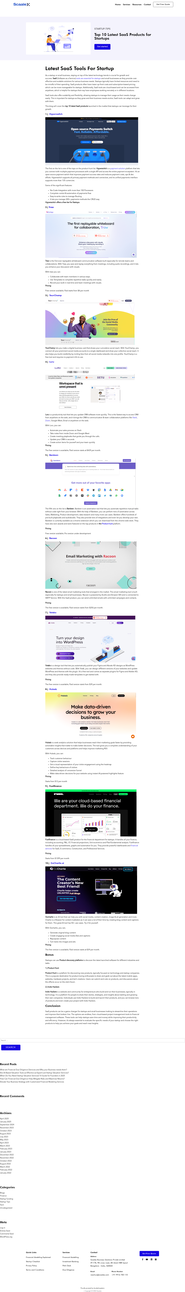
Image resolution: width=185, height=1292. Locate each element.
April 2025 (4, 1119)
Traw (51, 207)
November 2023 (7, 1128)
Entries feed (5, 1231)
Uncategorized (6, 1208)
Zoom (47, 421)
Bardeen (53, 455)
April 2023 (4, 1143)
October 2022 (6, 1161)
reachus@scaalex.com (99, 1275)
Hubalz (53, 689)
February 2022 (6, 1170)
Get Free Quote (163, 4)
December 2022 (7, 1155)
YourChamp (55, 295)
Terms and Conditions (35, 1270)
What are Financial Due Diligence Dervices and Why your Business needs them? (33, 1070)
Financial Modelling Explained (38, 1257)
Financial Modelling (71, 1257)
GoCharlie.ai (57, 863)
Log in (2, 1228)
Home (118, 4)
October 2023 (6, 1131)
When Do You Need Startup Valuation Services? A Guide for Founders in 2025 (32, 1076)
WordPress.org (6, 1237)
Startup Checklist (33, 1261)
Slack (134, 418)
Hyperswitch (56, 114)
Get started (102, 47)
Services (126, 4)
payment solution (118, 169)
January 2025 (5, 1122)
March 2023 (5, 1146)
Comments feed (7, 1234)
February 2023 (6, 1149)
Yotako (52, 612)
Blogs (2, 1193)
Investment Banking (71, 1261)
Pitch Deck (67, 1265)
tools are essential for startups (88, 78)
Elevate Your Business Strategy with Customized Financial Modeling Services (32, 1082)
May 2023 (4, 1140)
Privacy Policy (31, 1265)
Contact (147, 4)
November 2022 (7, 1158)
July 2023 (4, 1137)
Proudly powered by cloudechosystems (92, 1288)
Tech (2, 1205)
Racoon (53, 538)
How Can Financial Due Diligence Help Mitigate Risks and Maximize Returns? (32, 1079)
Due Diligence (68, 1270)
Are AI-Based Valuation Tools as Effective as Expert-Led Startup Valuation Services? (34, 1073)
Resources (136, 4)
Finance (3, 1196)
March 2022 (5, 1167)
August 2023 (5, 1134)
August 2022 (5, 1164)
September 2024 (7, 1125)
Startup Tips (5, 1202)
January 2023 (5, 1152)
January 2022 (5, 1173)
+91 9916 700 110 (120, 1275)
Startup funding (6, 1199)
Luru (51, 361)
